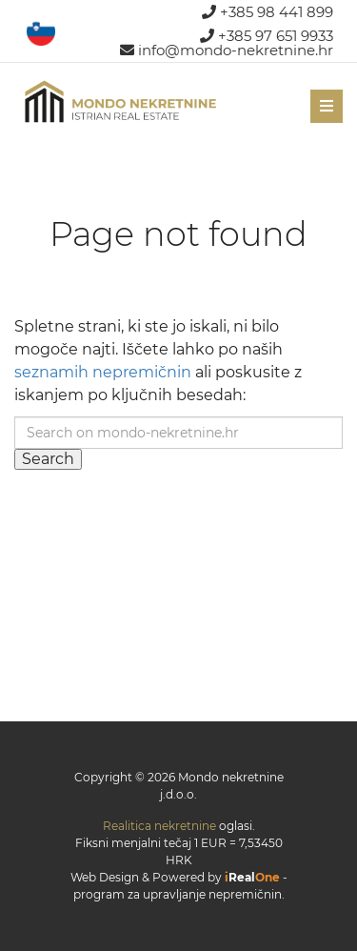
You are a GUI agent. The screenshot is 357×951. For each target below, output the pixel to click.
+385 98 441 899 (267, 12)
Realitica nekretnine (159, 826)
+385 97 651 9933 (266, 36)
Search (48, 459)
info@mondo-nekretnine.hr (226, 50)
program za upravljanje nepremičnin (177, 894)
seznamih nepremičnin (102, 372)
